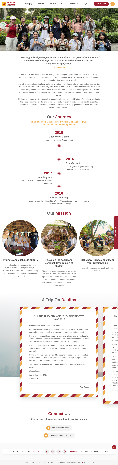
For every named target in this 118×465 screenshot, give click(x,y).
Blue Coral (90, 462)
